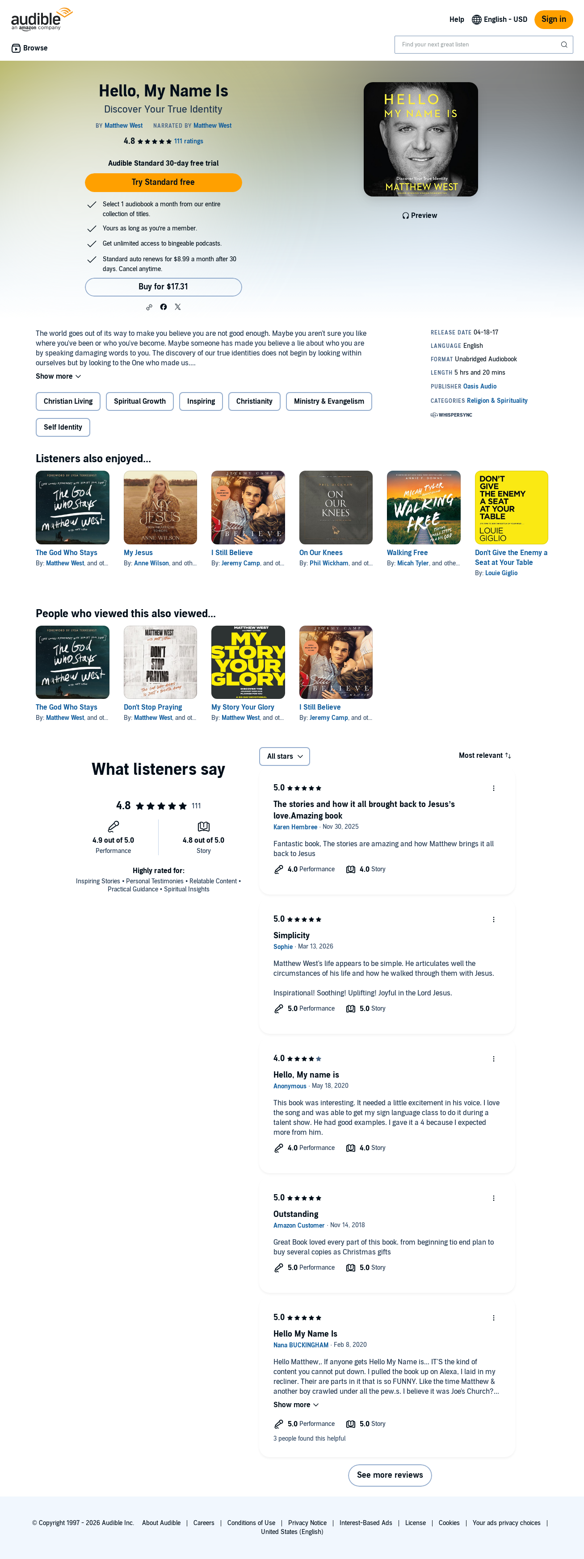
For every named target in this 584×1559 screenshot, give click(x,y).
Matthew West (65, 563)
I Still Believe (232, 552)
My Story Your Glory (242, 707)
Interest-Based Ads (366, 1523)
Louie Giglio (501, 573)
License (415, 1523)
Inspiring (201, 401)
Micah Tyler (413, 563)
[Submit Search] (565, 45)
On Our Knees (321, 552)
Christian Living (68, 401)
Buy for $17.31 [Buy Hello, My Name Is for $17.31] (163, 287)
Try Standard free (163, 182)
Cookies (449, 1523)
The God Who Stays (66, 552)
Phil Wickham (329, 563)
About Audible (161, 1523)
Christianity (254, 401)
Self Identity (63, 427)
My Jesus (138, 552)
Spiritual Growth (140, 401)
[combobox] (484, 45)
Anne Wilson (151, 563)
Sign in (554, 19)
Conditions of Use (251, 1523)
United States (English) (292, 1532)
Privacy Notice (307, 1523)
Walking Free (407, 552)
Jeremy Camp (241, 563)
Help (457, 19)
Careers (203, 1523)
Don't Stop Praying (153, 707)
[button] (149, 307)
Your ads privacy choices (507, 1523)
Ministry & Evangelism (329, 401)
